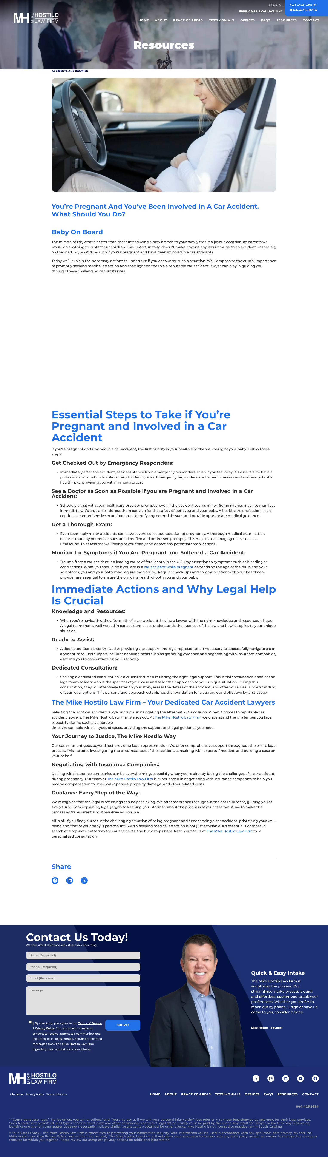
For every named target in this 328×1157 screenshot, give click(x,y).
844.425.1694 (307, 1106)
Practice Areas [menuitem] (188, 20)
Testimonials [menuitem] (221, 20)
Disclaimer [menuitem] (17, 1094)
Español (275, 5)
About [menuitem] (161, 20)
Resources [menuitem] (286, 20)
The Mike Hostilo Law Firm (178, 717)
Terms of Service (90, 1023)
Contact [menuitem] (311, 20)
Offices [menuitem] (247, 20)
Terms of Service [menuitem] (56, 1094)
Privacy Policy (45, 1028)
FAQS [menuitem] (265, 20)
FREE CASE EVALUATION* (260, 11)
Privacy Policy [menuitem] (35, 1094)
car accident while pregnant (168, 567)
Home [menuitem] (144, 20)
